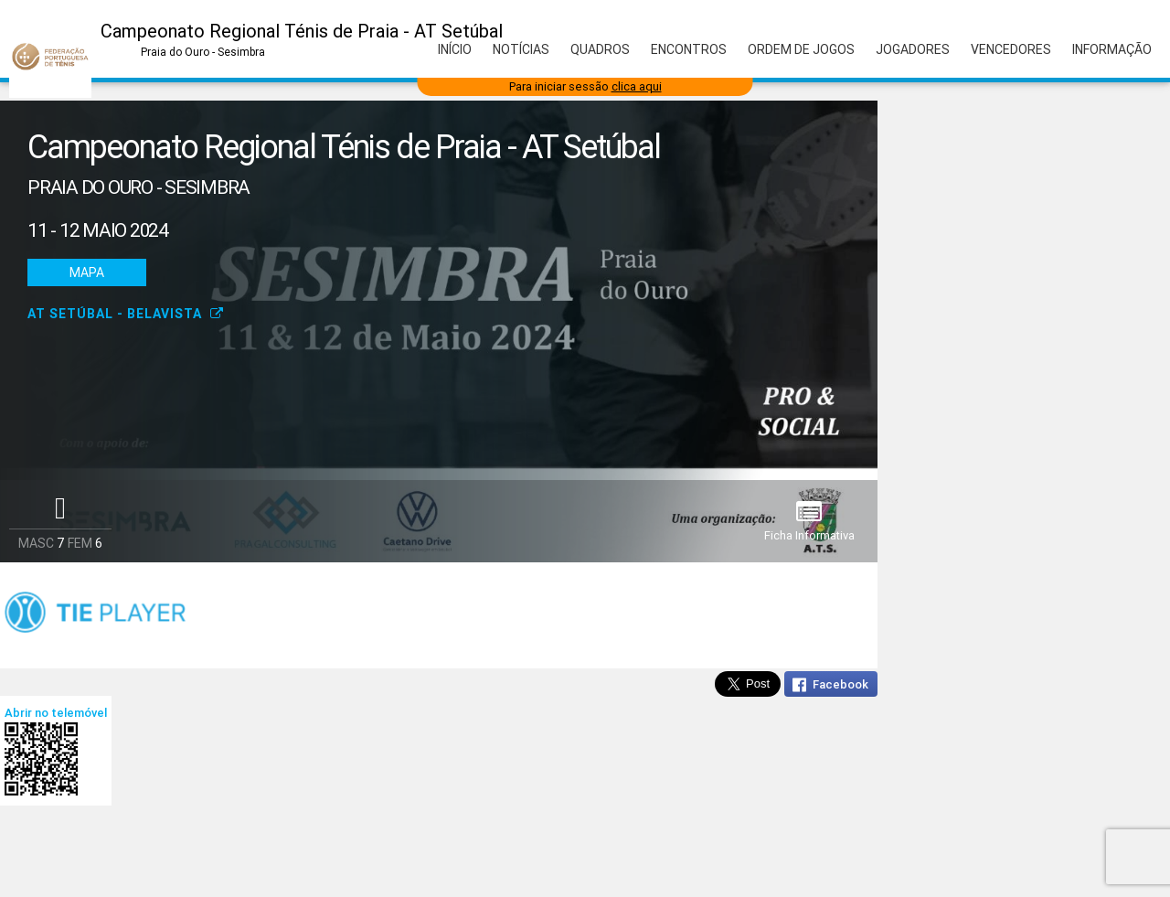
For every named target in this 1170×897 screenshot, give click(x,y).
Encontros (689, 49)
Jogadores (913, 49)
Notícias (521, 49)
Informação (1112, 49)
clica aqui (637, 86)
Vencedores (1011, 49)
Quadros (600, 49)
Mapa (86, 272)
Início (455, 49)
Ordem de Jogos (801, 49)
